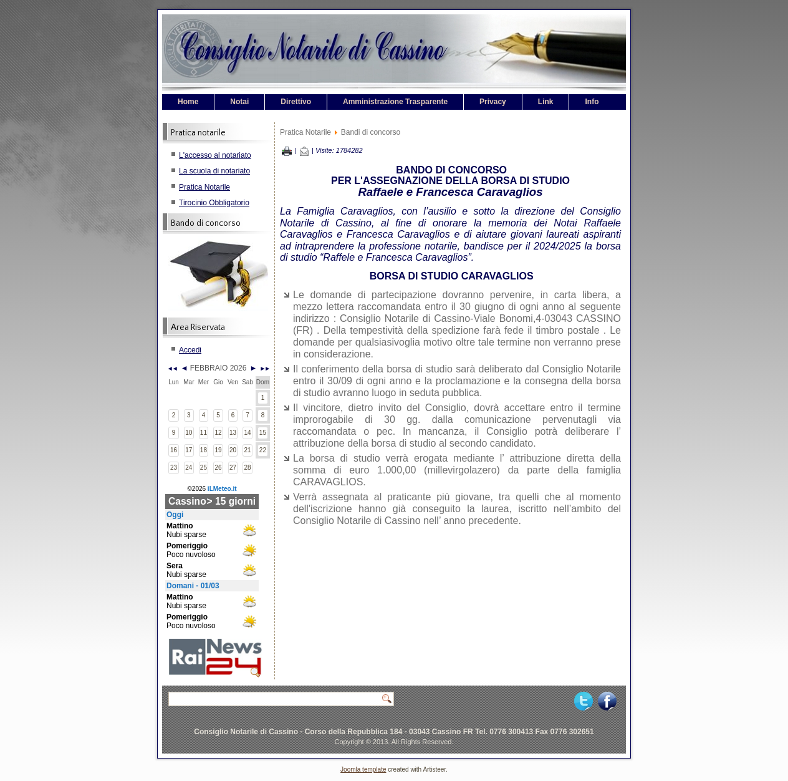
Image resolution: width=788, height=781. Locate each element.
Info (591, 101)
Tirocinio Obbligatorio (214, 202)
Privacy (492, 101)
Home (188, 101)
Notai (239, 101)
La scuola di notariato (214, 171)
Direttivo (296, 101)
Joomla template (363, 769)
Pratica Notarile (204, 187)
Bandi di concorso (370, 132)
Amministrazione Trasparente (395, 101)
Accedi (190, 350)
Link (546, 101)
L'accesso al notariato (215, 155)
